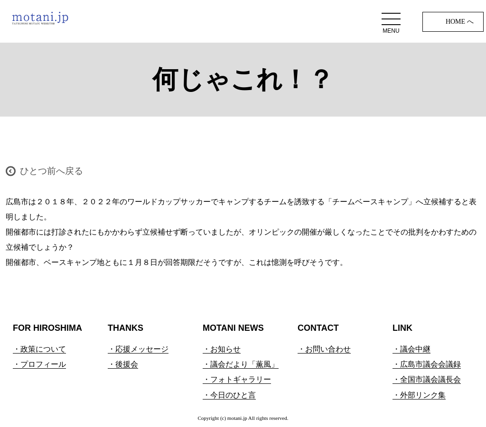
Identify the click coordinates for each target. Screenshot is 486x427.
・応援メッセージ (138, 349)
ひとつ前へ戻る (51, 171)
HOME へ (459, 21)
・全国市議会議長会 (427, 379)
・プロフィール (39, 364)
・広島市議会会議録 (427, 364)
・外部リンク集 (419, 395)
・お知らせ (222, 349)
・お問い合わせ (324, 349)
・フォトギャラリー (237, 379)
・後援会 (123, 364)
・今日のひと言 (229, 395)
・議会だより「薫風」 (241, 364)
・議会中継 (411, 349)
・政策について (39, 349)
